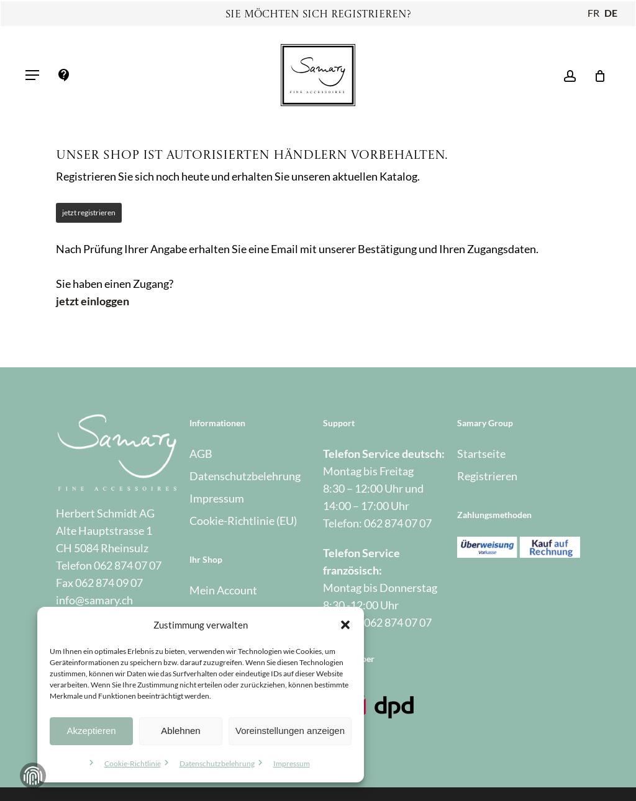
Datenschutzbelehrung (217, 763)
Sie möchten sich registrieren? (318, 15)
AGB (200, 453)
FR (593, 13)
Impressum (291, 763)
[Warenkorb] (595, 75)
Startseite (481, 453)
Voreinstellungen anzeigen (290, 730)
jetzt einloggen (92, 301)
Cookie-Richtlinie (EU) (243, 520)
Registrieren (487, 476)
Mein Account (223, 590)
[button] (345, 625)
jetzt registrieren (89, 212)
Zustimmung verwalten (33, 776)
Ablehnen (180, 730)
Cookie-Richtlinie (132, 763)
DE (610, 13)
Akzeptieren (91, 730)
